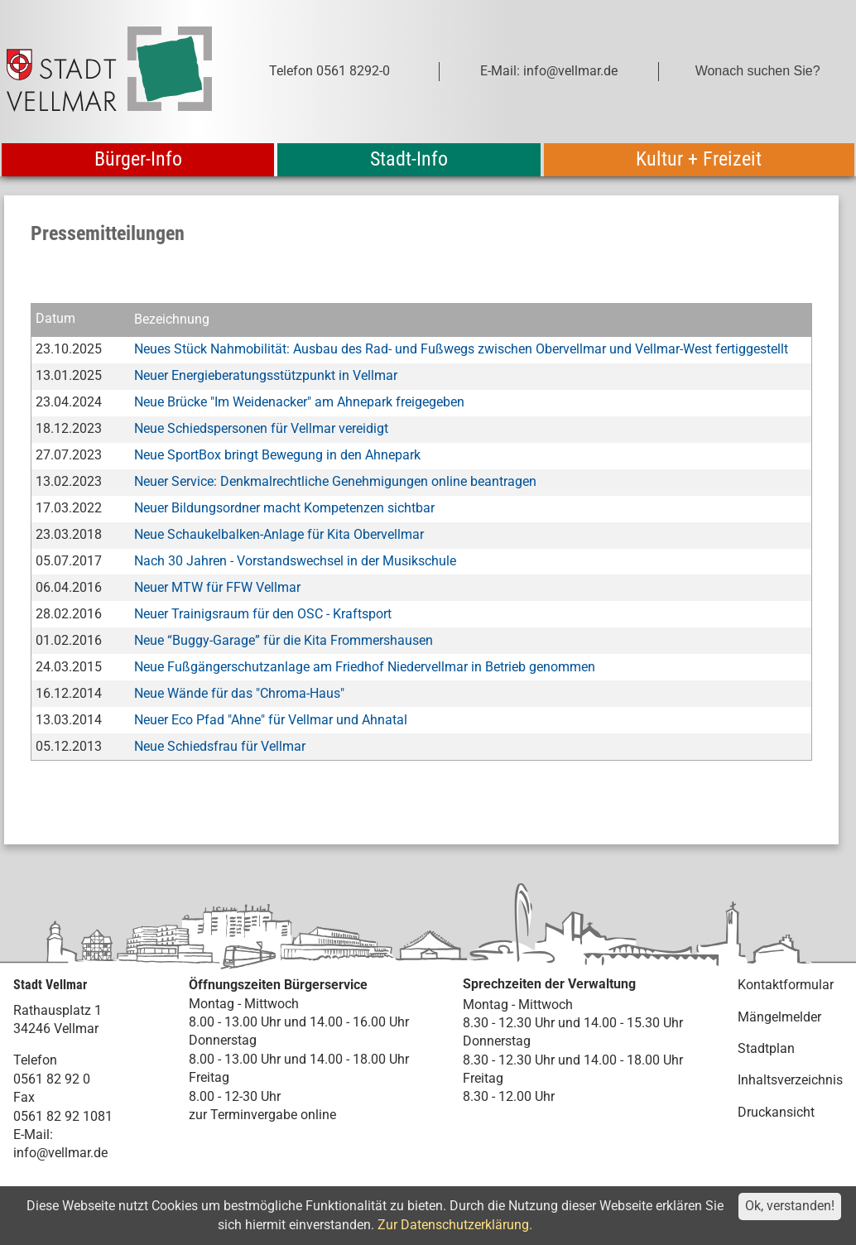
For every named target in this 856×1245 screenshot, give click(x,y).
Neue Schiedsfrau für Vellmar (219, 746)
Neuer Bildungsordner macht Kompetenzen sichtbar (284, 508)
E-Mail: (33, 1134)
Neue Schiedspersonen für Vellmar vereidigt (261, 428)
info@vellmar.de (60, 1153)
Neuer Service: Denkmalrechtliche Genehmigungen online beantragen (335, 481)
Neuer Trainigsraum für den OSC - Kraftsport (263, 614)
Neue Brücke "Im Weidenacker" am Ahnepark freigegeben (299, 402)
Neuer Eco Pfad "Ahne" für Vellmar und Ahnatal (270, 720)
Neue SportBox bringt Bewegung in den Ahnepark (277, 455)
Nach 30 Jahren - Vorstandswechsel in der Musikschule (295, 561)
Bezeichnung (171, 319)
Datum (55, 319)
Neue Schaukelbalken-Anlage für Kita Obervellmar (279, 534)
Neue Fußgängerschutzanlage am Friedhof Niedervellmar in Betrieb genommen (364, 667)
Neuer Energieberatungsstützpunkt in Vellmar (265, 375)
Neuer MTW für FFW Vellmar (217, 587)
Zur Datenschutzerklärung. (455, 1225)
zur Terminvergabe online (262, 1114)
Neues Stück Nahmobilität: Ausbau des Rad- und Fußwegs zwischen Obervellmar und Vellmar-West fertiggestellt (461, 349)
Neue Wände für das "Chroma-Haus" (239, 693)
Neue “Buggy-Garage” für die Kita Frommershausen (283, 640)
